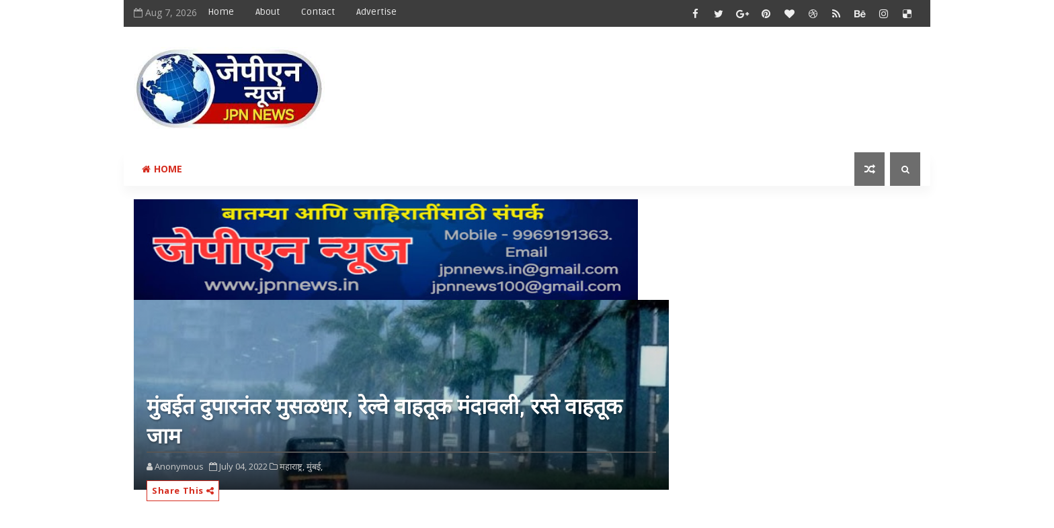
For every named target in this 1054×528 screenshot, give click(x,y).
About (267, 11)
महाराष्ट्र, (292, 466)
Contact (318, 11)
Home (221, 11)
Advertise (376, 11)
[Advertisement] (674, 78)
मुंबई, (315, 466)
